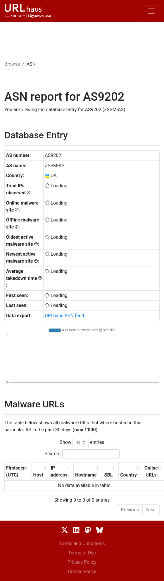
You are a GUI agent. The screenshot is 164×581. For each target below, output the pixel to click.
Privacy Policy (82, 562)
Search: (81, 453)
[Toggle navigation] (151, 11)
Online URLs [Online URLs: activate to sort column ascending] (151, 471)
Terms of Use (82, 553)
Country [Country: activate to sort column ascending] (128, 475)
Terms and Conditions (82, 543)
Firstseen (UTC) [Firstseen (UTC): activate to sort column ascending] (16, 471)
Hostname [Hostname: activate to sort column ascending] (86, 475)
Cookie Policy (82, 571)
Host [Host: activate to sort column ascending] (38, 475)
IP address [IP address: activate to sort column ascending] (59, 471)
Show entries (82, 442)
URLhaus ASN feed (64, 315)
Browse (12, 64)
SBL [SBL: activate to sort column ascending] (108, 475)
